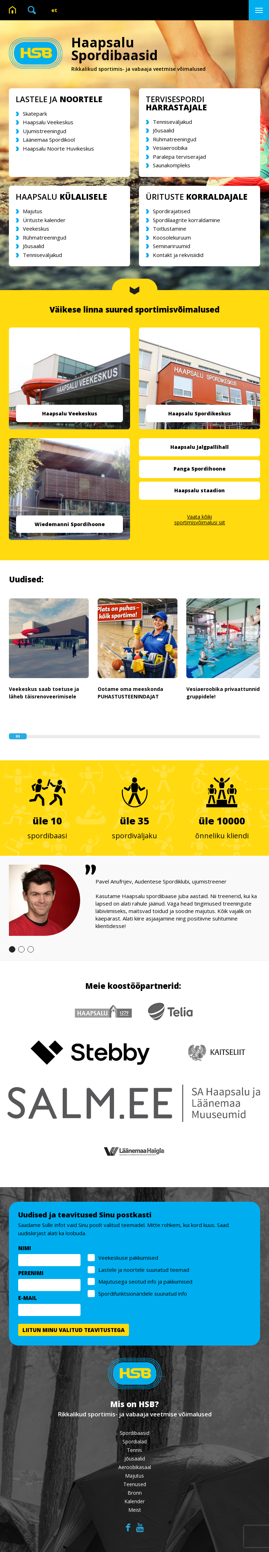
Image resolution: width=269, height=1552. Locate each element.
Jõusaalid (163, 130)
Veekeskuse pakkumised (129, 1258)
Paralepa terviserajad (179, 156)
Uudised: (26, 579)
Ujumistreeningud (44, 131)
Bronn (135, 1492)
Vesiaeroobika (170, 147)
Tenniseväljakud (172, 121)
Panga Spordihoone (200, 468)
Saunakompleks (171, 165)
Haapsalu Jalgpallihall (199, 447)
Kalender (134, 1501)
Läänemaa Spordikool (49, 139)
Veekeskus (36, 228)
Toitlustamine (169, 228)
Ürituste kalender (44, 220)
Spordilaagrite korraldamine (186, 220)
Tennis (134, 1450)
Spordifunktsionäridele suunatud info (143, 1293)
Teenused (134, 1484)
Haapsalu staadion (199, 490)
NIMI (25, 1248)
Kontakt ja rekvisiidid (178, 254)
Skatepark (35, 113)
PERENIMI (31, 1273)
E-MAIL (28, 1298)
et (54, 10)
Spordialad (135, 1441)
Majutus (32, 211)
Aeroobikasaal (134, 1467)
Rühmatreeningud (174, 139)
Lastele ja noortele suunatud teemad (144, 1269)
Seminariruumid (171, 246)
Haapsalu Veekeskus (48, 122)
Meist (134, 1509)
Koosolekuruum (172, 237)
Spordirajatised (171, 211)
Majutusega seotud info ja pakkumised (146, 1281)
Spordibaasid (134, 1433)
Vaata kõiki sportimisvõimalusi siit (199, 519)
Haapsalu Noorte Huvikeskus (58, 148)
